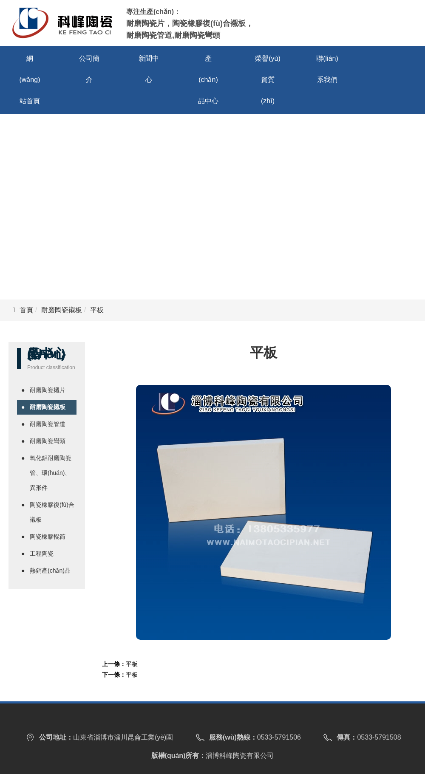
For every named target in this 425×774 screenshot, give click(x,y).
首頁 (26, 310)
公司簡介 (89, 69)
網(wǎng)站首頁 (29, 80)
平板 (132, 664)
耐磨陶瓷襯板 (61, 310)
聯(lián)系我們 (327, 69)
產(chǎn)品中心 (208, 80)
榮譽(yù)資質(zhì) (267, 80)
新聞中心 (149, 69)
